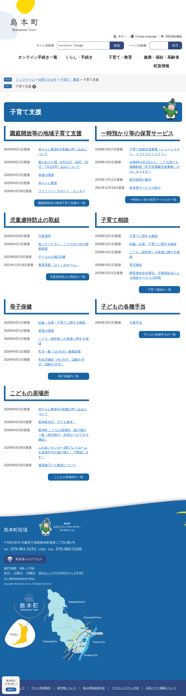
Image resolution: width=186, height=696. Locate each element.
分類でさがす (47, 79)
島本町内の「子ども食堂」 (57, 422)
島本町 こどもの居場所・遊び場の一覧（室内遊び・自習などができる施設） (63, 434)
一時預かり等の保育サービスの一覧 (152, 199)
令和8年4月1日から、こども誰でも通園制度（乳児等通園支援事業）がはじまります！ (154, 166)
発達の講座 (46, 175)
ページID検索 (138, 45)
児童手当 (135, 322)
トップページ (25, 79)
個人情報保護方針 (94, 688)
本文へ (122, 36)
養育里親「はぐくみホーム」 (58, 265)
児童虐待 (44, 236)
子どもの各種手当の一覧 (159, 334)
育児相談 (135, 265)
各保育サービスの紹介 (145, 187)
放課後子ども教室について (57, 465)
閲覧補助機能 (174, 36)
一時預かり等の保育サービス (137, 133)
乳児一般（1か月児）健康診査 (59, 351)
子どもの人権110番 (52, 257)
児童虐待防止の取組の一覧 (67, 276)
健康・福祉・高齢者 (161, 57)
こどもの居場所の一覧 (68, 477)
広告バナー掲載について (161, 688)
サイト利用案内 (40, 688)
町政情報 (161, 66)
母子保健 (21, 307)
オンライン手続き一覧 (37, 57)
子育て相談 (115, 220)
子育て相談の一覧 (159, 289)
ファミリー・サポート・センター (61, 191)
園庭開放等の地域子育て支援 (46, 133)
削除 (34, 86)
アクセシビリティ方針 (125, 688)
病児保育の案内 (140, 179)
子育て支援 (23, 86)
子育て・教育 (120, 57)
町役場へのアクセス (29, 559)
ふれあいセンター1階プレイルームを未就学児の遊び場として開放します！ (63, 452)
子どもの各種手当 (123, 307)
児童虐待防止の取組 (35, 220)
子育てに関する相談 (143, 236)
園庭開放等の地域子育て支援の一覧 (61, 203)
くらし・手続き (79, 57)
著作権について (66, 688)
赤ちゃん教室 (47, 183)
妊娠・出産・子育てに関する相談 (153, 244)
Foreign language (146, 36)
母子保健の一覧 (68, 376)
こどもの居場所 (29, 393)
